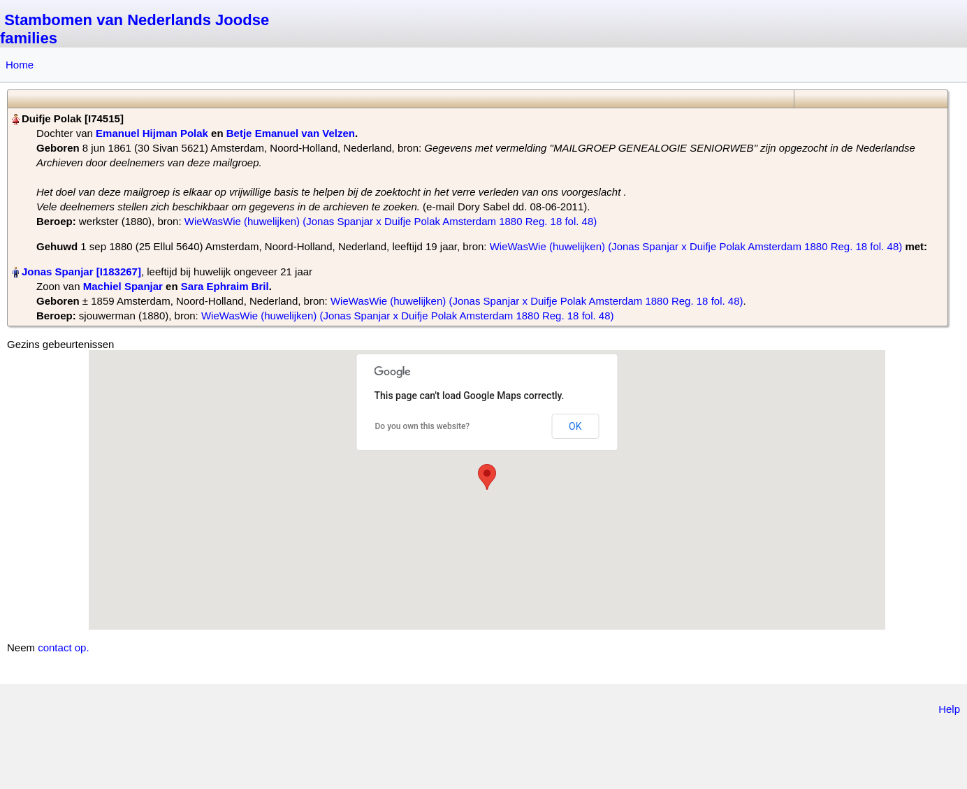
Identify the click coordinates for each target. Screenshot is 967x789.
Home (20, 65)
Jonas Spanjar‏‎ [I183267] (81, 271)
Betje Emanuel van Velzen (290, 133)
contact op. (63, 647)
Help (949, 709)
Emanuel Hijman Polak (152, 133)
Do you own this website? (422, 426)
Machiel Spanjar (123, 286)
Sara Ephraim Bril (225, 286)
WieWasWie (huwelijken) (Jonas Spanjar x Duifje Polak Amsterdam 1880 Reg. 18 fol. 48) (390, 221)
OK (575, 426)
